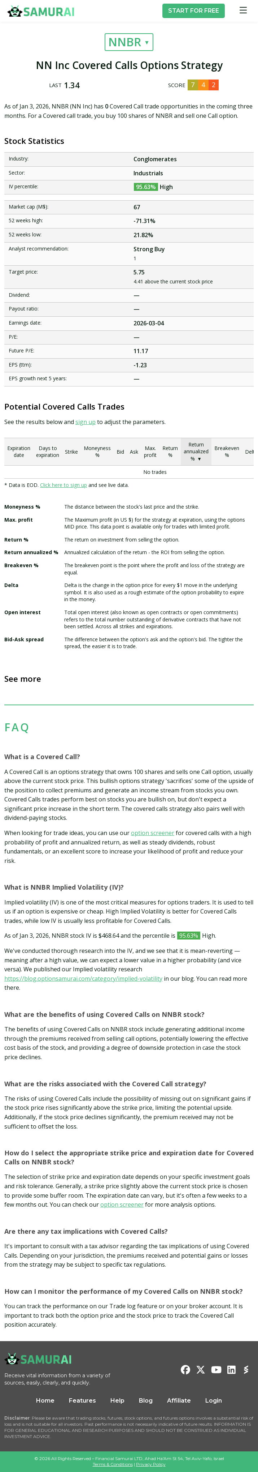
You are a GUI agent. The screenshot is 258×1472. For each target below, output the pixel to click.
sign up (85, 422)
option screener (152, 833)
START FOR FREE (193, 10)
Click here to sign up (63, 485)
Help (117, 1400)
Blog (146, 1400)
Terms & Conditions (113, 1464)
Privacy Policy (151, 1464)
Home (45, 1400)
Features (82, 1400)
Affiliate (179, 1400)
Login (213, 1400)
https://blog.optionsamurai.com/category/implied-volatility (83, 979)
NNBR (124, 42)
